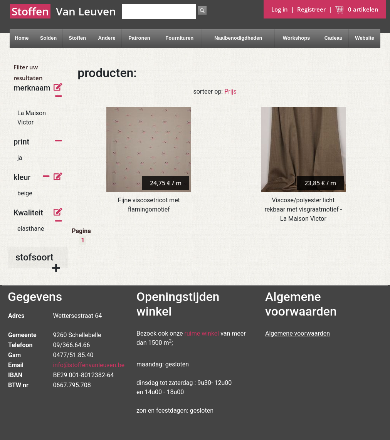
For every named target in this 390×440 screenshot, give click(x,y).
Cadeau (333, 38)
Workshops (296, 38)
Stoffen (77, 38)
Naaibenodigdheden (238, 38)
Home (22, 38)
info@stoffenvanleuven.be (88, 365)
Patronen (139, 38)
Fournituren (179, 38)
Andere (107, 38)
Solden (48, 38)
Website (364, 38)
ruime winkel (202, 333)
